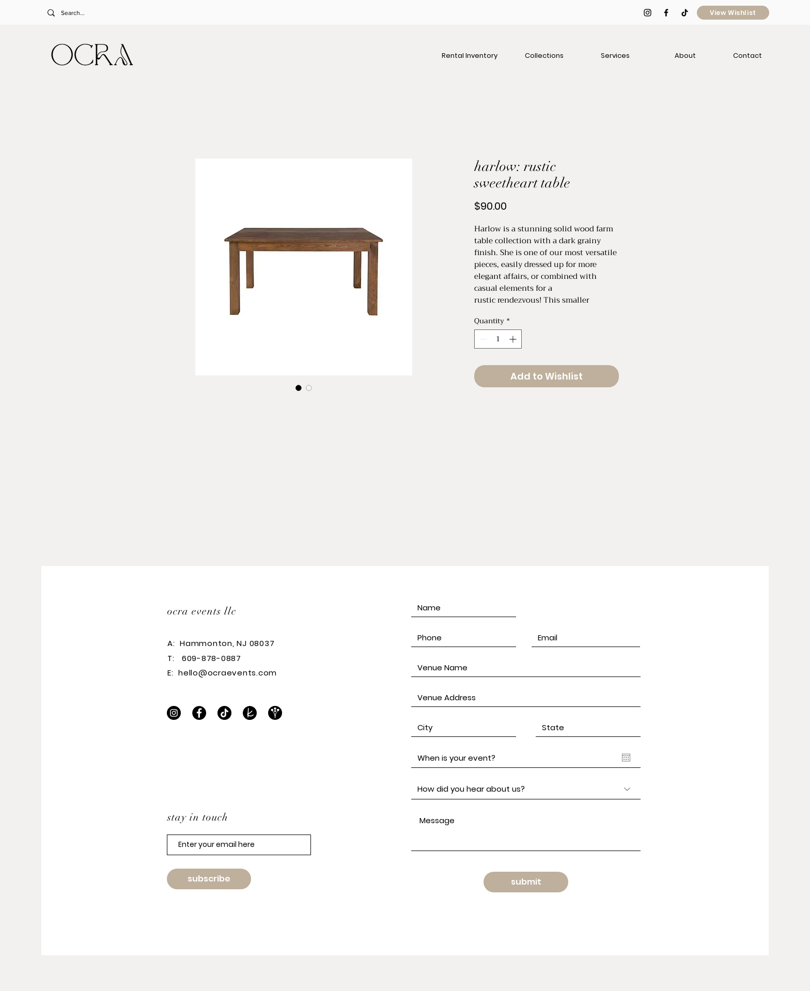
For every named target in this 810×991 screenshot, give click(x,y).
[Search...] (115, 13)
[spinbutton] (498, 339)
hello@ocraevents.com (227, 672)
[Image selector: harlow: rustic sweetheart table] (298, 388)
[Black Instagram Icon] (647, 13)
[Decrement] (482, 339)
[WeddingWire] (275, 713)
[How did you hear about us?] (526, 789)
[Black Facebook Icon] (666, 13)
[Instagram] (174, 713)
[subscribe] (209, 879)
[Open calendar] (626, 757)
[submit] (526, 882)
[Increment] (513, 339)
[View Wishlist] (733, 13)
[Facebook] (199, 713)
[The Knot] (250, 713)
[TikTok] (685, 13)
